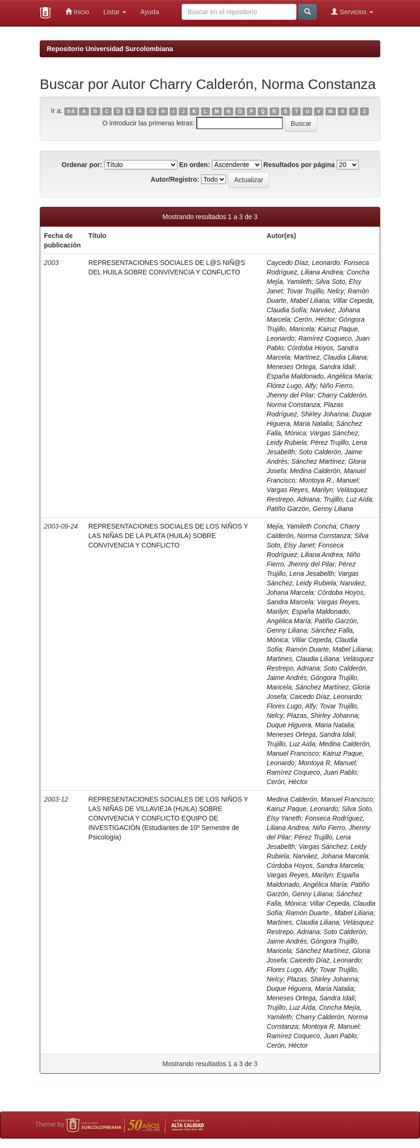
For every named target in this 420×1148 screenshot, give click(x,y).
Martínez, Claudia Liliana (330, 357)
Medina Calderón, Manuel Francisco (320, 799)
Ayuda (149, 12)
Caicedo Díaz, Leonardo (325, 696)
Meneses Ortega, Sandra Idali (311, 367)
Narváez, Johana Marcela (330, 856)
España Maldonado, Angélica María (319, 376)
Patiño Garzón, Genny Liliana (310, 508)
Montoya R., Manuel (328, 480)
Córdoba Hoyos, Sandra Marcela (315, 865)
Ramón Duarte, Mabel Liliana (328, 649)
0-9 (70, 111)
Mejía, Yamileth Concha (301, 526)
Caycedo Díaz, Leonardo (303, 262)
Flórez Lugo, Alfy (291, 385)
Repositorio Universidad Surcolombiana (110, 49)
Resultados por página (299, 164)
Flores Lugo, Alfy (291, 706)
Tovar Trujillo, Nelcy (315, 291)
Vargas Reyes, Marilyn (300, 490)
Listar (115, 12)
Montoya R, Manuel (327, 763)
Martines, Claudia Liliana (303, 658)
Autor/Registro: (175, 179)
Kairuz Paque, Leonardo (302, 808)
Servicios (352, 12)
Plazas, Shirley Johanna (322, 715)
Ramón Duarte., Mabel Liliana (329, 913)
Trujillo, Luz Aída (348, 499)
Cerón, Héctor (314, 319)
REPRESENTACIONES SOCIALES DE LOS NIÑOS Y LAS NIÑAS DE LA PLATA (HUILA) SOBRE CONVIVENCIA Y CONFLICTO (168, 535)
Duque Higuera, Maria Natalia (310, 725)
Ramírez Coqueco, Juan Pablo (312, 772)
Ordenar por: (81, 164)
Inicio (77, 12)
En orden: (194, 164)
